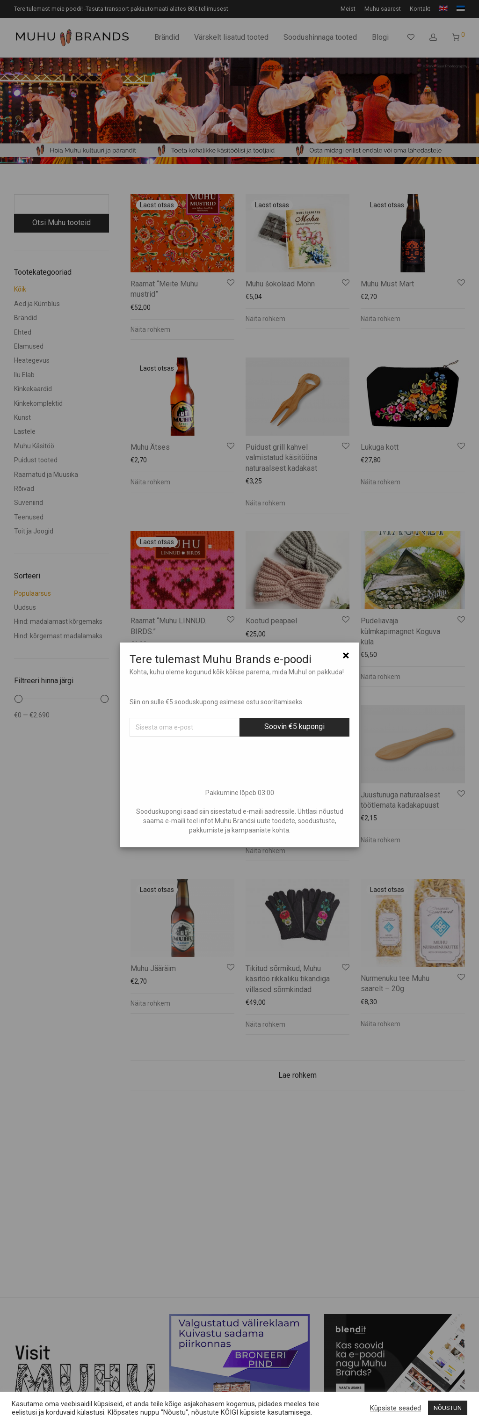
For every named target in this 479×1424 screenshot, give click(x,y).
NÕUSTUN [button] (448, 1407)
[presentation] (239, 762)
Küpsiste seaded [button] (395, 1408)
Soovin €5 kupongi (294, 726)
